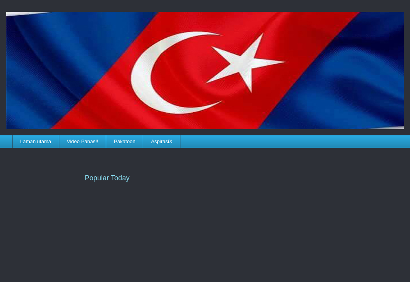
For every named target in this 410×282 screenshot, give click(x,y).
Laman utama (36, 141)
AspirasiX (162, 141)
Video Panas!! (82, 141)
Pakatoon (124, 141)
